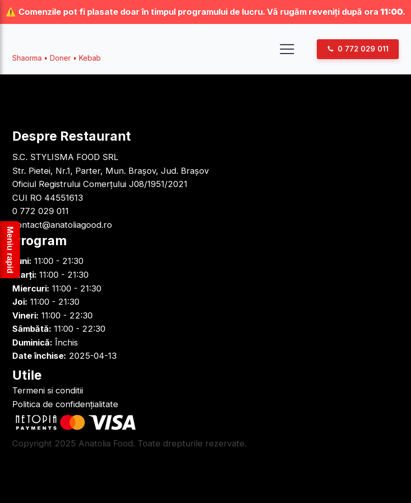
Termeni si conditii (47, 390)
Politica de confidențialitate (65, 404)
